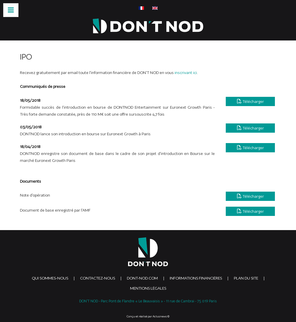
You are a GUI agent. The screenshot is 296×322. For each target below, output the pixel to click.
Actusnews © (161, 316)
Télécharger (250, 101)
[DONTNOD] (148, 25)
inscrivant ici (186, 72)
